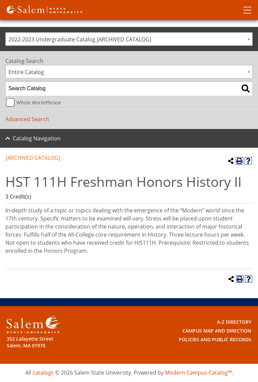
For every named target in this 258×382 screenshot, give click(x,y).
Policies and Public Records (215, 339)
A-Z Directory (234, 322)
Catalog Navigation (36, 138)
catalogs (43, 372)
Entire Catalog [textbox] (26, 72)
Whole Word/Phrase (38, 102)
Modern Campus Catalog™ (198, 372)
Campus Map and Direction (216, 330)
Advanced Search (27, 119)
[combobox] (129, 39)
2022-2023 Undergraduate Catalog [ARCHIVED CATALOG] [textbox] (79, 39)
